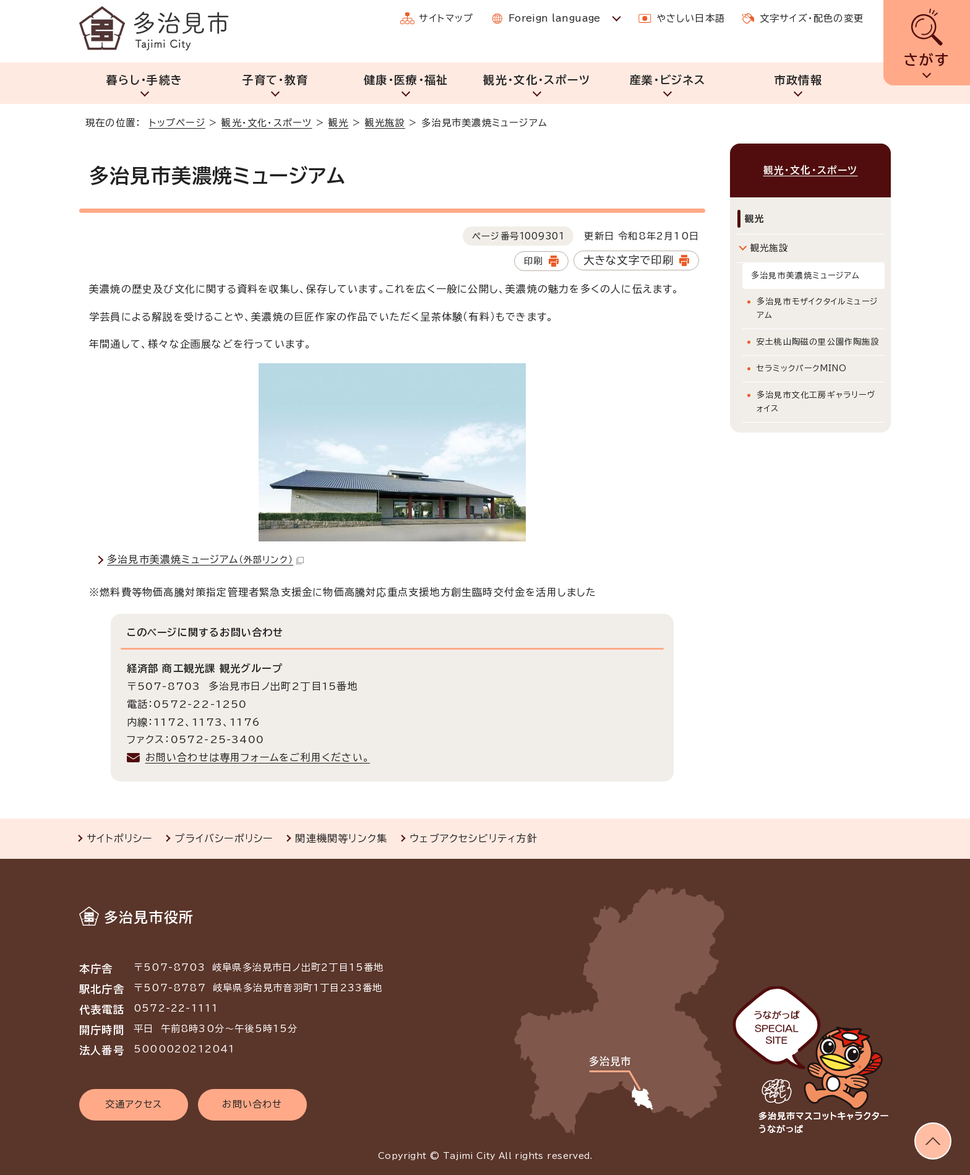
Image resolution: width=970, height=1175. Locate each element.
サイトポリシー (119, 838)
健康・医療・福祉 (406, 79)
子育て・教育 (275, 79)
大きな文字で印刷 (628, 260)
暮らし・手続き (144, 79)
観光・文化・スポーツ (536, 79)
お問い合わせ (252, 1104)
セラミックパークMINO (802, 368)
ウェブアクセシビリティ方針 (474, 838)
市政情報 (798, 79)
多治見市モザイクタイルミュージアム (817, 308)
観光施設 (385, 122)
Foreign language (555, 18)
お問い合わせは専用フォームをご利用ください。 (257, 757)
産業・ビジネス (667, 79)
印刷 (533, 260)
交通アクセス (133, 1104)
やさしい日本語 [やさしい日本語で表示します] (690, 18)
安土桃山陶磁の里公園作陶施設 (818, 342)
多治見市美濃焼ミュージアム (205, 559)
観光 (338, 122)
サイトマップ (446, 18)
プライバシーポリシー (223, 838)
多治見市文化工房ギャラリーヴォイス (816, 402)
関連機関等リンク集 (341, 838)
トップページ (177, 122)
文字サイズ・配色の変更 (812, 18)
